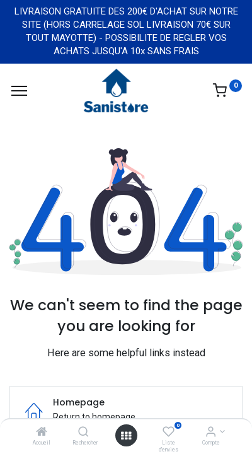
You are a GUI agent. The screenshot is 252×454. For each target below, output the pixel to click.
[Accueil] (41, 433)
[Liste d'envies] (169, 433)
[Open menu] (126, 435)
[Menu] (19, 91)
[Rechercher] (83, 433)
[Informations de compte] (211, 433)
